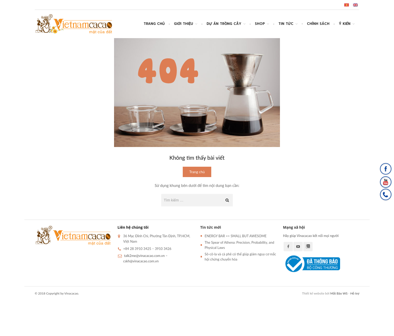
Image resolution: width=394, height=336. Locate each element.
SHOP (260, 23)
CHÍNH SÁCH (318, 23)
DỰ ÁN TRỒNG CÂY (224, 23)
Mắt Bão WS (338, 293)
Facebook (288, 246)
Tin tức (285, 23)
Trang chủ (154, 23)
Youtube (298, 246)
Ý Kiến (344, 23)
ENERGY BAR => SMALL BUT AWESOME (236, 236)
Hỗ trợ (354, 293)
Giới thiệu (183, 23)
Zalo (308, 246)
